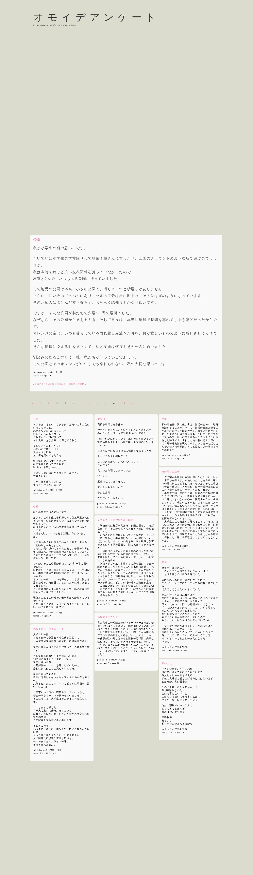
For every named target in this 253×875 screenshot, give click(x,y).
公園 (37, 239)
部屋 (164, 562)
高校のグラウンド (107, 617)
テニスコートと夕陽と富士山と (50, 384)
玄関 (35, 419)
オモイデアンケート (96, 17)
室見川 (101, 419)
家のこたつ (168, 663)
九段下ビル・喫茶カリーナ (48, 629)
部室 (164, 419)
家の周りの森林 (76, 384)
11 (124, 403)
